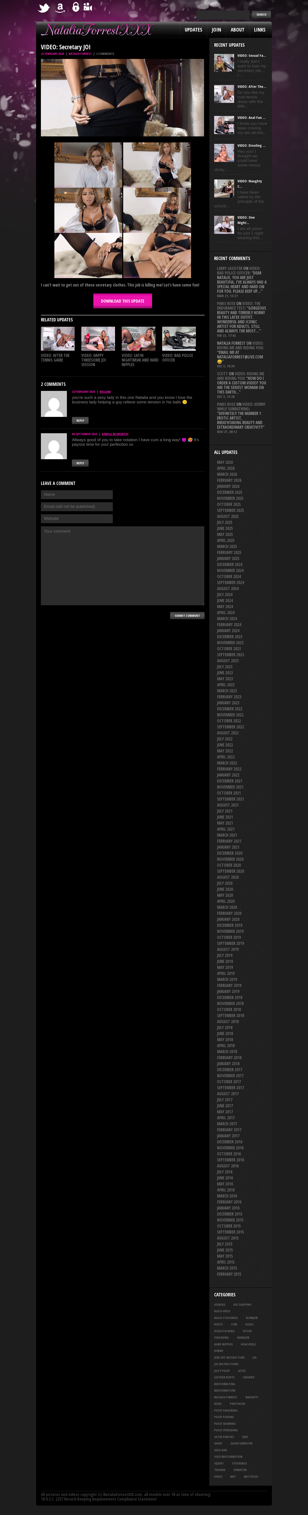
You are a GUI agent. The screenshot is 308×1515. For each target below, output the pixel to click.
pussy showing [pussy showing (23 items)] (225, 1423)
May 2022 (225, 751)
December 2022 (229, 709)
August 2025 (228, 516)
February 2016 (229, 1202)
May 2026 (225, 462)
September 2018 (230, 1015)
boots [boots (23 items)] (218, 1324)
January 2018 (228, 1063)
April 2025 (226, 540)
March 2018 (227, 1051)
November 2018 (230, 1003)
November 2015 (230, 1220)
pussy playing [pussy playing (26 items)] (224, 1417)
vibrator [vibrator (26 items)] (240, 1470)
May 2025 (225, 534)
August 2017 (228, 1093)
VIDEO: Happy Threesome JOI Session (93, 360)
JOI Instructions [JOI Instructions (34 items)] (226, 1364)
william (105, 391)
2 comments (105, 53)
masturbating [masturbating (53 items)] (224, 1384)
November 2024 (230, 570)
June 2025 (225, 528)
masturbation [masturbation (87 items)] (224, 1390)
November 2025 (230, 498)
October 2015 (229, 1226)
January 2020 (228, 919)
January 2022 (228, 775)
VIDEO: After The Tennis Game (55, 358)
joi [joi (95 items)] (255, 1357)
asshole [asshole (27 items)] (219, 1304)
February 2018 (229, 1057)
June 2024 (225, 600)
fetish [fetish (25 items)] (247, 1331)
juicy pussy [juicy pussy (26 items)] (222, 1371)
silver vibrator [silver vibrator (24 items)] (241, 1443)
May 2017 (225, 1111)
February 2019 (229, 985)
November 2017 (230, 1075)
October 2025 (229, 504)
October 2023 (229, 648)
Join (216, 29)
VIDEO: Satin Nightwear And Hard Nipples (140, 360)
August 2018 (228, 1021)
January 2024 (228, 630)
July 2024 (224, 594)
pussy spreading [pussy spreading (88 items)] (226, 1430)
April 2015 (226, 1262)
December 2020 (229, 853)
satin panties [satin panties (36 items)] (224, 1437)
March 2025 (227, 546)
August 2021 (228, 805)
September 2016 (230, 1160)
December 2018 (229, 997)
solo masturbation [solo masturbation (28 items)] (228, 1456)
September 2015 (230, 1232)
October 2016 (229, 1154)
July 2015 (224, 1244)
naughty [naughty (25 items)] (251, 1397)
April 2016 (226, 1190)
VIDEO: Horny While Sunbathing (241, 406)
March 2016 (227, 1196)
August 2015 (228, 1238)
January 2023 (228, 703)
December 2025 (229, 492)
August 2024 (228, 588)
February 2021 (229, 841)
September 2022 (230, 727)
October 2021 (229, 793)
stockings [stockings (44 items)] (239, 1463)
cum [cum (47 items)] (234, 1324)
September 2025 (230, 510)
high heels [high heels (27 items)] (248, 1344)
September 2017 (230, 1087)
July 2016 (224, 1172)
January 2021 (228, 847)
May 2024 (225, 606)
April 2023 (226, 684)
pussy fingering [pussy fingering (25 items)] (225, 1410)
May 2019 (225, 967)
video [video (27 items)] (218, 1476)
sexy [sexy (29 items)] (245, 1437)
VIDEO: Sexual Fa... (251, 55)
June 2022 (225, 745)
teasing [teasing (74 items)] (219, 1470)
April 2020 (226, 901)
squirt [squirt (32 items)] (219, 1463)
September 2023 (230, 654)
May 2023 (225, 678)
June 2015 (225, 1250)
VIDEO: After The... (251, 86)
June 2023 (225, 672)
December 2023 (229, 636)
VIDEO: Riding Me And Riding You (240, 345)
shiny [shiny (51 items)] (218, 1443)
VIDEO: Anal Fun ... (251, 117)
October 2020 (229, 865)
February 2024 (229, 624)
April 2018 (226, 1045)
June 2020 (225, 889)
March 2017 (227, 1124)
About (237, 29)
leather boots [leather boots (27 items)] (224, 1377)
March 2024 (227, 618)
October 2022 (229, 721)
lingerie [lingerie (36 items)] (249, 1377)
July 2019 (224, 955)
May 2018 (225, 1039)
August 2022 (228, 733)
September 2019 (230, 943)
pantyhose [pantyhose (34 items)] (237, 1403)
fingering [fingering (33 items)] (221, 1337)
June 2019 (225, 961)
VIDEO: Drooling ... (251, 145)
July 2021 (224, 811)
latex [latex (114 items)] (241, 1371)
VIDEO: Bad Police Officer (177, 358)
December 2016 (229, 1142)
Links (259, 29)
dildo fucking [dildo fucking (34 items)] (224, 1331)
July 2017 (224, 1099)
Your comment (122, 565)
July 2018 (224, 1027)
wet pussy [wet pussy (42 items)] (251, 1476)
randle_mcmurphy (115, 434)
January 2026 (228, 486)
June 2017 (225, 1105)
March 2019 (227, 979)
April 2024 (226, 612)
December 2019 (229, 925)
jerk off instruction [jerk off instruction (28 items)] (229, 1357)
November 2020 (230, 859)
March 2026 (227, 474)
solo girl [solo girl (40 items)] (220, 1450)
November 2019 (230, 931)
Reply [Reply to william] (80, 420)
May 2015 (225, 1256)
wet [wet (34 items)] (233, 1476)
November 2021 (230, 787)
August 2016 (228, 1166)
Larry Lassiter (229, 268)
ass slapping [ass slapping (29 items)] (242, 1304)
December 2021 (229, 781)
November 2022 (230, 715)
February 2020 (229, 913)
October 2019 (229, 937)
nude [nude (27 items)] (218, 1403)
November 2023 (230, 642)
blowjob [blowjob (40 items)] (252, 1318)
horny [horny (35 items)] (218, 1351)
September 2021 (230, 799)
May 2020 (225, 895)
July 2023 (224, 666)
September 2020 (230, 871)
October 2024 (229, 576)
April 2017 (226, 1117)
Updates (193, 29)
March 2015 (227, 1268)
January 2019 (228, 991)
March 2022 (227, 763)
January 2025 (228, 558)
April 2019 (226, 973)
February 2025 (229, 552)
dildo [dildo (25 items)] (249, 1324)
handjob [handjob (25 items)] (243, 1337)
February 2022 (229, 769)
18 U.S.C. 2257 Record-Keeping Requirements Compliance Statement (99, 1499)
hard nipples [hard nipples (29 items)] (223, 1344)
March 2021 (227, 835)
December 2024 (229, 564)
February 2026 (229, 480)
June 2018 (225, 1033)
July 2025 (224, 522)
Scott (222, 373)
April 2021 (226, 829)
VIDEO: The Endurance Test (238, 306)
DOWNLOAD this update (122, 301)
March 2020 (227, 907)
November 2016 (230, 1148)
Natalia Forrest (80, 53)
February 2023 (229, 697)
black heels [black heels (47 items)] (222, 1311)
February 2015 (229, 1274)
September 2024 (230, 582)
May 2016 (225, 1184)
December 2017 (229, 1069)
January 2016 (228, 1208)
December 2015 (229, 1214)
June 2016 (225, 1178)
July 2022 (224, 739)
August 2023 (228, 660)
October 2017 (229, 1081)
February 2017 (229, 1130)
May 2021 (225, 823)
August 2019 (228, 949)
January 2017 (228, 1136)
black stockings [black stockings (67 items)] (226, 1318)
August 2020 (228, 877)
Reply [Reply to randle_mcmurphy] (80, 463)
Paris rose (226, 303)
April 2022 (226, 757)
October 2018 (229, 1009)
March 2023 (227, 691)
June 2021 (225, 817)
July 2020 (224, 883)
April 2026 (226, 468)
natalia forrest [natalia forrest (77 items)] (225, 1397)
